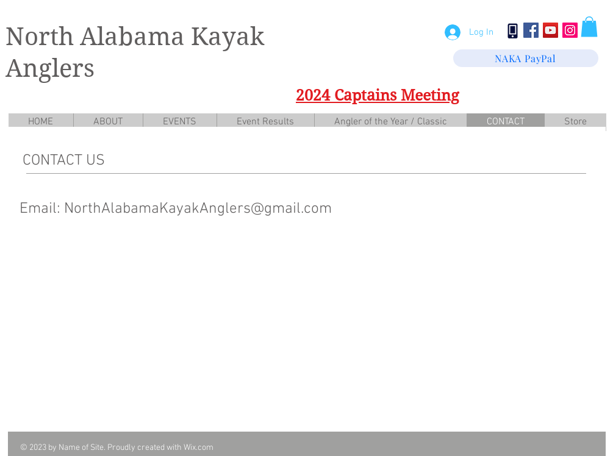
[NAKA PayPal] (525, 58)
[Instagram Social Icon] (570, 30)
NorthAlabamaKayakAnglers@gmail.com (198, 209)
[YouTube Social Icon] (550, 30)
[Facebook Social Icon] (531, 30)
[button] (589, 26)
